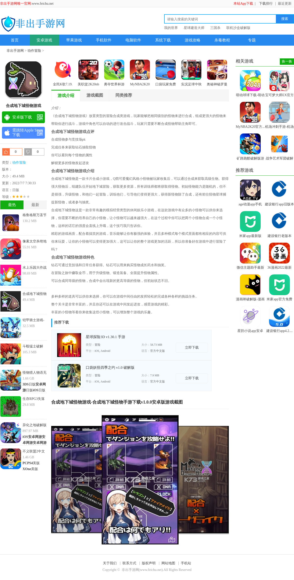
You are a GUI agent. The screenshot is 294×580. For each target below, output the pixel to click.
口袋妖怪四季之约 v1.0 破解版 (110, 367)
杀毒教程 (222, 40)
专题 (252, 40)
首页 (15, 40)
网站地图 (168, 563)
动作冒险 (34, 51)
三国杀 (215, 28)
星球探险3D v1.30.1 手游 (105, 337)
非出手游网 (15, 51)
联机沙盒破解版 (238, 28)
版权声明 (149, 563)
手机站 (186, 563)
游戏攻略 (192, 40)
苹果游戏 (74, 40)
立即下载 (192, 347)
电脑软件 (133, 40)
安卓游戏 (44, 40)
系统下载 (163, 40)
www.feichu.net (43, 3)
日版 (29, 384)
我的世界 (171, 28)
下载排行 (266, 3)
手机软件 (103, 40)
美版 (33, 463)
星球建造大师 (194, 28)
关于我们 (110, 563)
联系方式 (129, 563)
